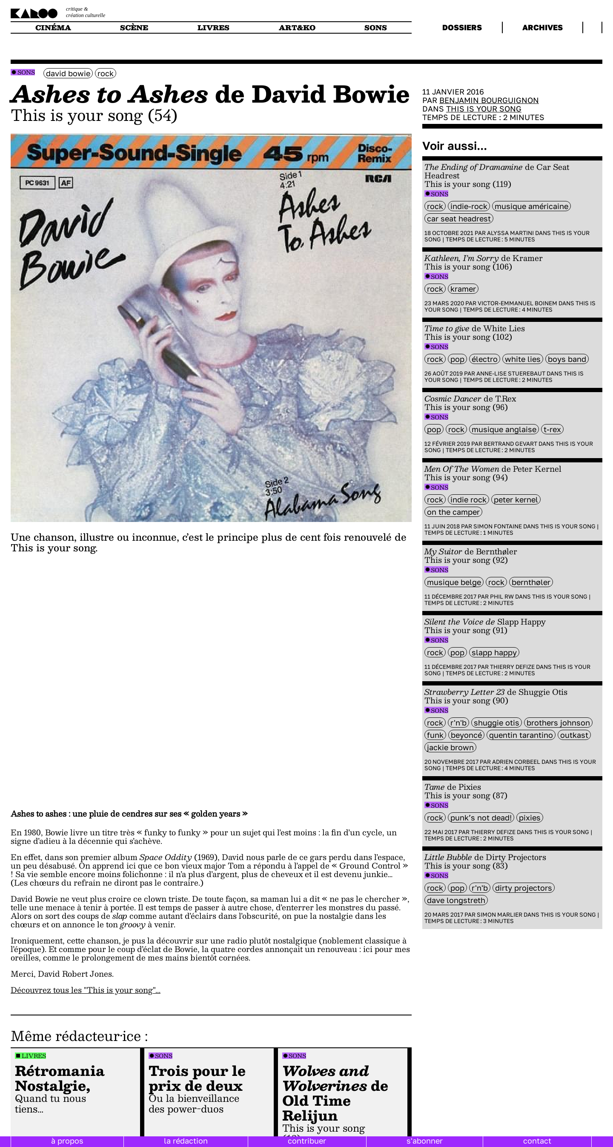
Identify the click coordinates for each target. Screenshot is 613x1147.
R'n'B (458, 722)
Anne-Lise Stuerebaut (510, 373)
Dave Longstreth (456, 900)
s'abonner (425, 1140)
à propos (67, 1140)
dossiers (462, 27)
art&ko (297, 27)
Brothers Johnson (558, 722)
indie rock (468, 499)
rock (105, 73)
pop (457, 359)
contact (537, 1140)
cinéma (53, 27)
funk (435, 735)
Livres (34, 1055)
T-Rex (552, 429)
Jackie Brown (450, 747)
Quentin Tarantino (521, 735)
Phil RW (502, 596)
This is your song (483, 108)
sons (375, 27)
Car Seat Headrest (459, 218)
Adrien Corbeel (516, 761)
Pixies (530, 817)
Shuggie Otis (496, 722)
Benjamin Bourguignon (489, 100)
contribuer (307, 1140)
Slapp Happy (494, 652)
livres (213, 27)
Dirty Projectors (523, 887)
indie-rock (468, 206)
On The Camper (453, 511)
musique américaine (531, 206)
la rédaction (186, 1140)
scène (134, 27)
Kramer (463, 288)
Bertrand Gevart (510, 443)
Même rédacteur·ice (76, 1035)
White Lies (523, 359)
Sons (26, 72)
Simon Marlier (499, 914)
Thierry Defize (512, 666)
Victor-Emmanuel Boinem (517, 303)
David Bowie (68, 73)
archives (542, 27)
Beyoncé (466, 735)
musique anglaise (504, 429)
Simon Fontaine (497, 526)
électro (485, 359)
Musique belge (454, 582)
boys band (567, 359)
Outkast (574, 735)
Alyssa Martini (510, 232)
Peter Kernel (516, 499)
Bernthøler (531, 582)
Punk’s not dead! (481, 817)
